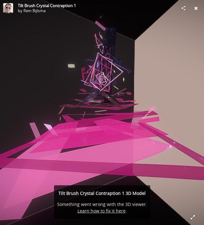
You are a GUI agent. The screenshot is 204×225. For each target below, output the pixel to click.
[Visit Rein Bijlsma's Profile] (8, 8)
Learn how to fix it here (101, 211)
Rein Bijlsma (34, 10)
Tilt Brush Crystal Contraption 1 (47, 5)
